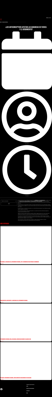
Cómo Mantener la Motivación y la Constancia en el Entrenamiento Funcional (14, 300)
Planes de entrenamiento (30, 388)
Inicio (27, 386)
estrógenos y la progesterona (40, 200)
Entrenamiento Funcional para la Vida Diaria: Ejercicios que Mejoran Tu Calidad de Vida (15, 339)
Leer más (1, 263)
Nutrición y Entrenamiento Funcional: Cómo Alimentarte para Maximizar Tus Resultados (15, 377)
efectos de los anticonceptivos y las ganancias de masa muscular (30, 201)
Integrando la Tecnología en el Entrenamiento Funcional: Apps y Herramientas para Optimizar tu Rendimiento (19, 261)
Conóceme (28, 390)
